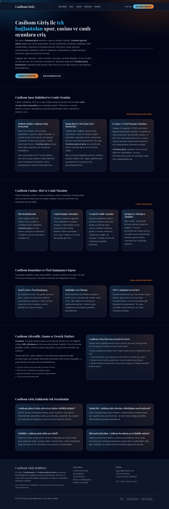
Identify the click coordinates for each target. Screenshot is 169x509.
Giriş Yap (128, 6)
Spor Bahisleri (78, 474)
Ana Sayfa (63, 7)
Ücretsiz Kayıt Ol (143, 7)
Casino (79, 7)
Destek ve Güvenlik (80, 482)
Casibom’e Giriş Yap (27, 76)
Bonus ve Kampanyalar (82, 480)
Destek (97, 7)
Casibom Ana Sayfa (80, 471)
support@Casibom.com (125, 471)
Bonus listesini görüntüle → (142, 280)
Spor (71, 7)
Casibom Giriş (24, 7)
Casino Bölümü (79, 477)
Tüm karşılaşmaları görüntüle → (140, 114)
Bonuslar (88, 7)
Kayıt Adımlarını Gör (52, 76)
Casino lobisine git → (145, 204)
